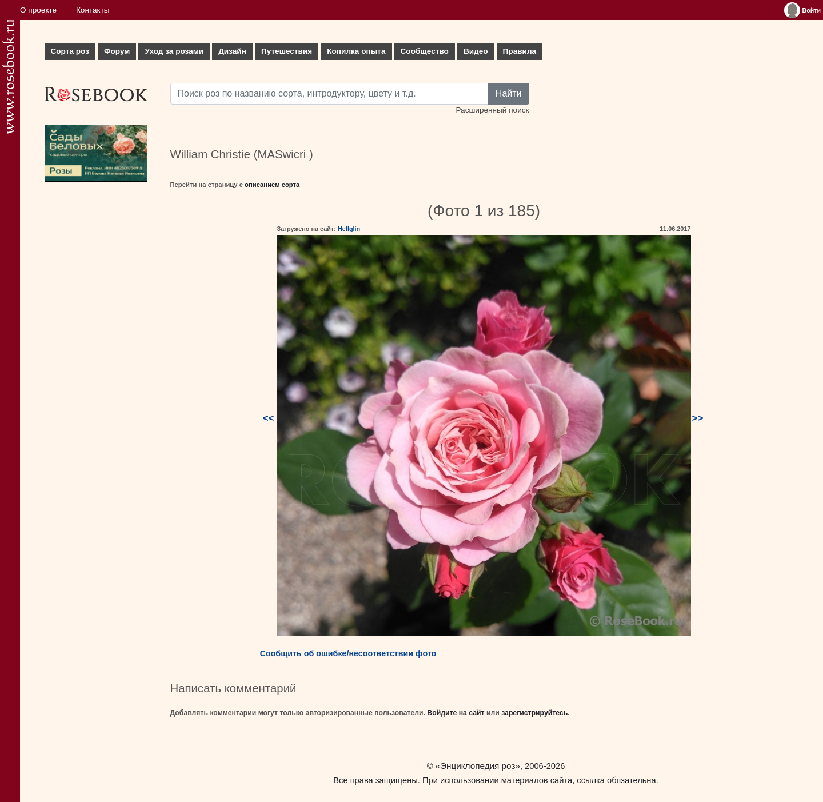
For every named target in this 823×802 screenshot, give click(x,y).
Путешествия (286, 51)
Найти (509, 93)
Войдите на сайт (455, 713)
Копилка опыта (356, 51)
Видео (476, 51)
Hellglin (349, 228)
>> (698, 418)
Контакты (93, 10)
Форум (117, 51)
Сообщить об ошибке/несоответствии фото (348, 653)
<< (268, 418)
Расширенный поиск (492, 110)
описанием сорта (272, 184)
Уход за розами (174, 51)
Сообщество (425, 51)
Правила (520, 51)
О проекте (38, 10)
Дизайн (232, 51)
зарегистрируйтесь (534, 713)
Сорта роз (70, 51)
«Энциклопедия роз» (478, 766)
